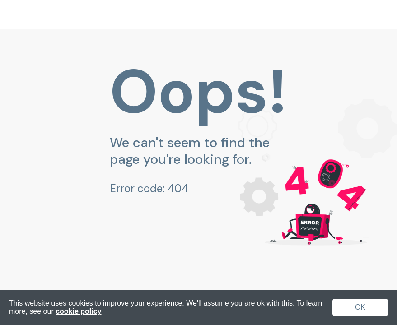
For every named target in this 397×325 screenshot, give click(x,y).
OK (360, 307)
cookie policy (78, 311)
